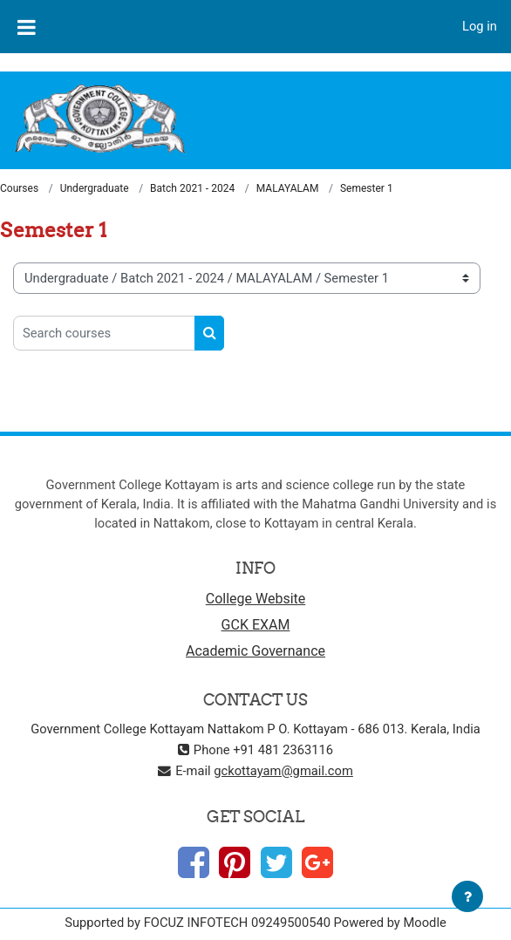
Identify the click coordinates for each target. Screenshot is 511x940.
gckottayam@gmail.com (283, 771)
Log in (479, 26)
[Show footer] (467, 896)
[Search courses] (104, 333)
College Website (256, 598)
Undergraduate (94, 188)
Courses (19, 188)
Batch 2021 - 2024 (192, 188)
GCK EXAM (255, 624)
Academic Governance (255, 651)
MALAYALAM (287, 188)
